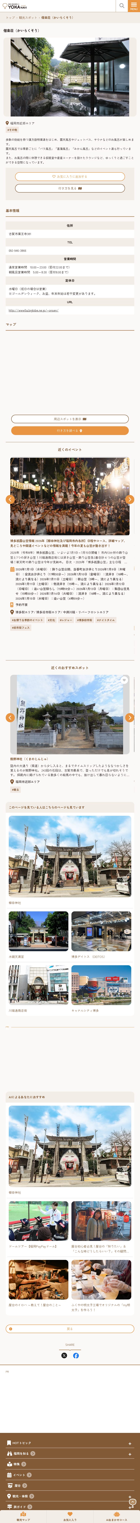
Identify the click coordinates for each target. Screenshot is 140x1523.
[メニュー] (134, 6)
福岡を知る (24, 1454)
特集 (20, 1464)
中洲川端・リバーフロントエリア (86, 612)
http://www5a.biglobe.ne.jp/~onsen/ (34, 310)
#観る (15, 789)
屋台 (21, 1486)
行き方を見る (70, 188)
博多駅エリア (25, 612)
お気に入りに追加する (69, 176)
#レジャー (66, 620)
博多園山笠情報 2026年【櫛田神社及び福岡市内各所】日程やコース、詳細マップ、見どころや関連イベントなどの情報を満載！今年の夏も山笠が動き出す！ (68, 543)
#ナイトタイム (106, 620)
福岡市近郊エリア (22, 123)
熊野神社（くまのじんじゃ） (30, 759)
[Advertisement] (70, 1055)
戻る (41, 1328)
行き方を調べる (70, 430)
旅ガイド (23, 1507)
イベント (22, 1475)
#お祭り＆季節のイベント (27, 620)
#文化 (51, 620)
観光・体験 (23, 1496)
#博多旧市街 (84, 620)
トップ (10, 17)
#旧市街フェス (21, 627)
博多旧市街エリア (48, 612)
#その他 (12, 130)
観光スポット (28, 17)
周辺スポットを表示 (70, 419)
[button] (10, 499)
